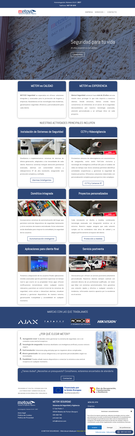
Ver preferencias (125, 427)
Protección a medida (93, 238)
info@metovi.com (59, 421)
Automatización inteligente (41, 238)
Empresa (89, 12)
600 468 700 (57, 415)
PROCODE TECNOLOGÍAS (85, 431)
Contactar (67, 378)
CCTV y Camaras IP (93, 183)
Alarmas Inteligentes (41, 180)
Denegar (110, 427)
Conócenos (78, 54)
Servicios (99, 12)
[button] (131, 411)
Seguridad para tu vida (93, 41)
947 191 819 (71, 5)
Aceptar (94, 427)
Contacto (112, 12)
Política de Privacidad (112, 432)
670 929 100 (57, 418)
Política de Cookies (100, 432)
